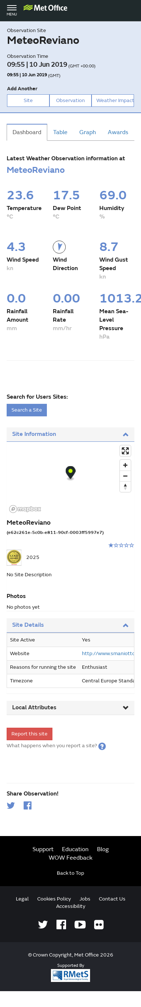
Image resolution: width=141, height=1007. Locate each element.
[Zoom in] (125, 465)
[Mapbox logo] (25, 509)
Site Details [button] (70, 625)
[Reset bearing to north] (125, 486)
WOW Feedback (71, 857)
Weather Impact (115, 100)
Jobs (84, 899)
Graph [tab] (87, 132)
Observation (70, 100)
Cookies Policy (54, 899)
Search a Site (26, 410)
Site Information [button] (70, 434)
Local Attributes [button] (70, 707)
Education (75, 849)
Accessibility (70, 906)
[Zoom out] (125, 476)
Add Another (22, 88)
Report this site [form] (29, 734)
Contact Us (112, 899)
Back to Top (70, 873)
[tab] (71, 434)
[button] (102, 745)
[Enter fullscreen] (125, 450)
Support (43, 849)
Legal (22, 899)
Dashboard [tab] (27, 132)
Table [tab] (60, 132)
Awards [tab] (118, 132)
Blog (103, 849)
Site (28, 100)
